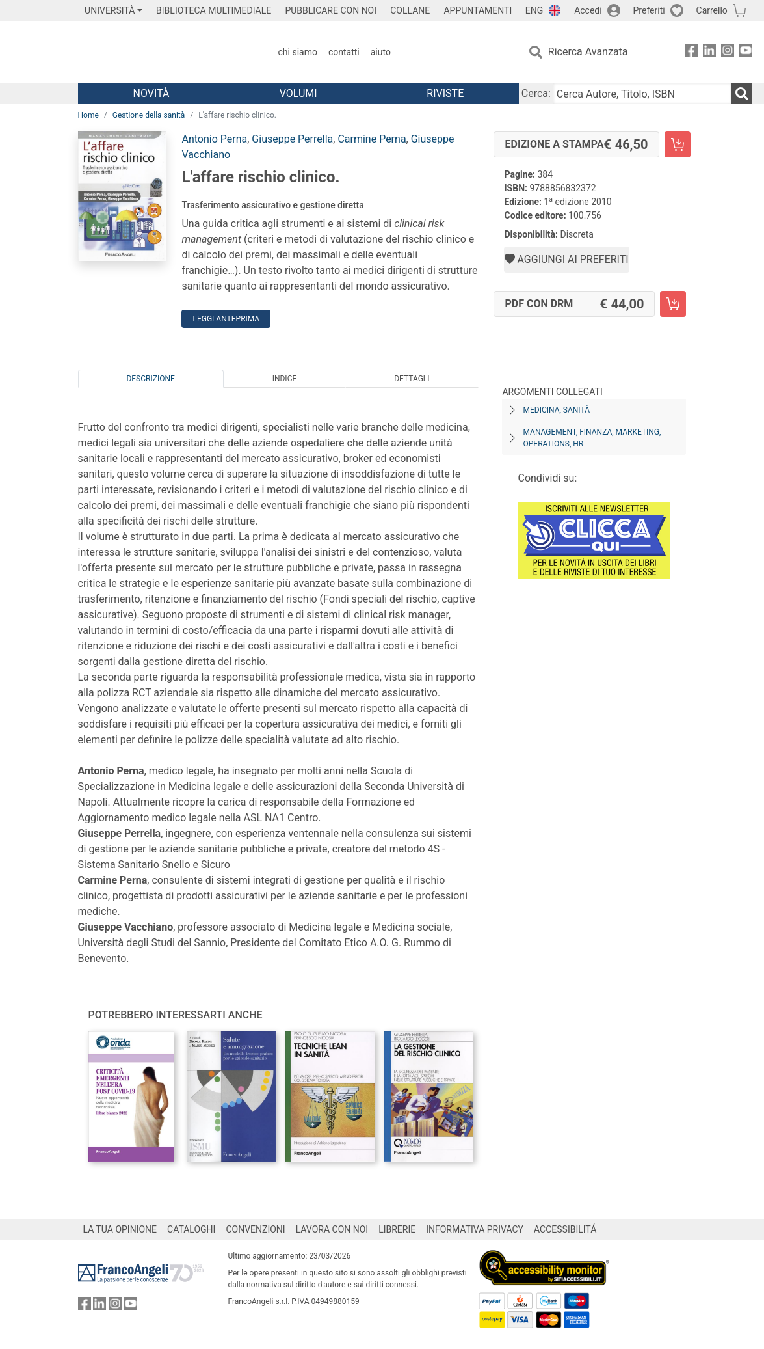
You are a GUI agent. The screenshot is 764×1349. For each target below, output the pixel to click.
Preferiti (649, 10)
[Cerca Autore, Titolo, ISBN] (642, 93)
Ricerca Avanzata (588, 52)
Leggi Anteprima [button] (225, 318)
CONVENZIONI (255, 1229)
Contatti (344, 52)
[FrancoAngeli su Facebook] (691, 52)
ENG (534, 10)
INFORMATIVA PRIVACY (474, 1229)
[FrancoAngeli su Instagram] (727, 52)
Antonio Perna (214, 139)
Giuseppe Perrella (292, 139)
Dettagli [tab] (411, 378)
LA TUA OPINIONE (120, 1229)
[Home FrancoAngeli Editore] (164, 52)
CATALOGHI (191, 1229)
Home (88, 115)
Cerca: (536, 93)
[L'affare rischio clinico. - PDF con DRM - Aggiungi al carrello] (673, 304)
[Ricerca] (741, 93)
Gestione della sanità (148, 115)
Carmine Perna (371, 139)
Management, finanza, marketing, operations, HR (592, 438)
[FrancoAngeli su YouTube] (745, 52)
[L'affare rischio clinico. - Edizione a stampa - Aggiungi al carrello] (678, 144)
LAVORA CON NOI (332, 1229)
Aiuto (381, 52)
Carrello (712, 10)
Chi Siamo (297, 52)
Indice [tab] (284, 378)
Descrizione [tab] (150, 378)
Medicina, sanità (556, 410)
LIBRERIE (396, 1229)
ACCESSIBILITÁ (565, 1229)
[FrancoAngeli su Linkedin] (709, 52)
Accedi (588, 10)
